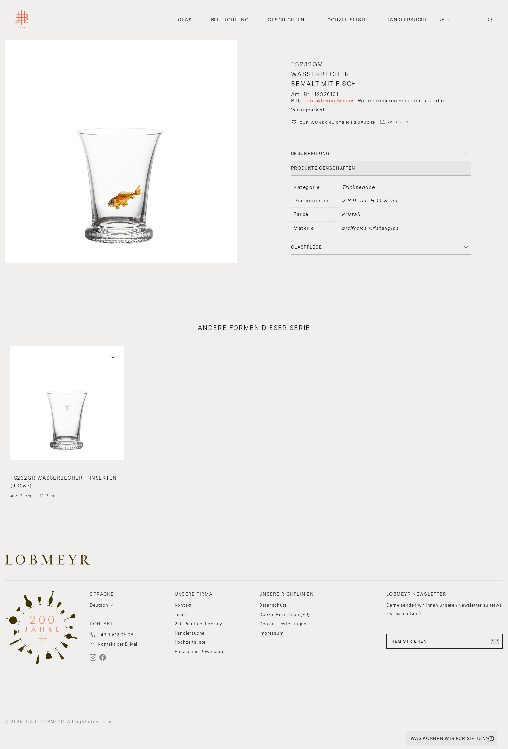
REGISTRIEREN (444, 641)
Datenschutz (273, 605)
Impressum (271, 633)
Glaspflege (306, 247)
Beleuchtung (230, 19)
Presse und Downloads (200, 651)
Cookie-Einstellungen (282, 623)
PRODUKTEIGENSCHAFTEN (323, 168)
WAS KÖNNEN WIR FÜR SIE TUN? (450, 738)
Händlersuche (407, 19)
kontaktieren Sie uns (329, 101)
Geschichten (286, 19)
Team (180, 614)
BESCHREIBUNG (310, 153)
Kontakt (183, 605)
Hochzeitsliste (345, 19)
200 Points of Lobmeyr (199, 623)
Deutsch (99, 605)
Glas (185, 19)
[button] (127, 152)
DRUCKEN (397, 122)
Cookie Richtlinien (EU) (284, 614)
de (441, 19)
